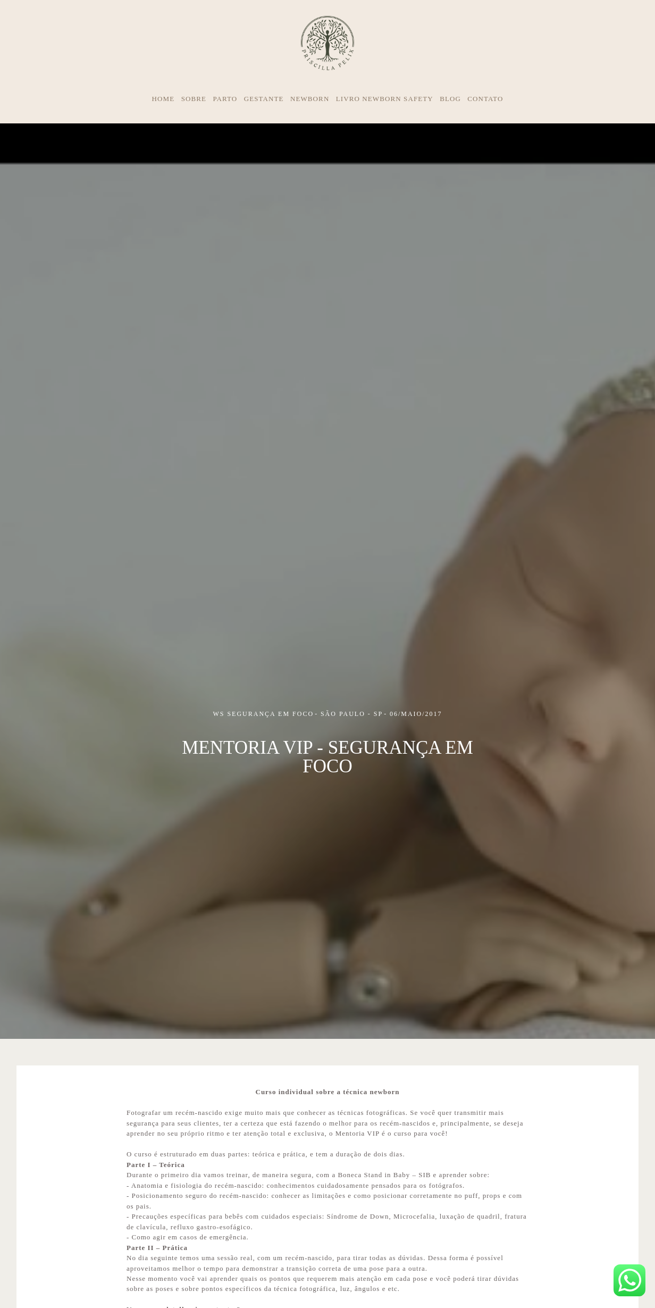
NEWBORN (309, 99)
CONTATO (485, 99)
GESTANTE (264, 99)
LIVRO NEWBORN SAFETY (384, 99)
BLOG (450, 99)
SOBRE (193, 99)
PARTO (225, 99)
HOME (163, 99)
